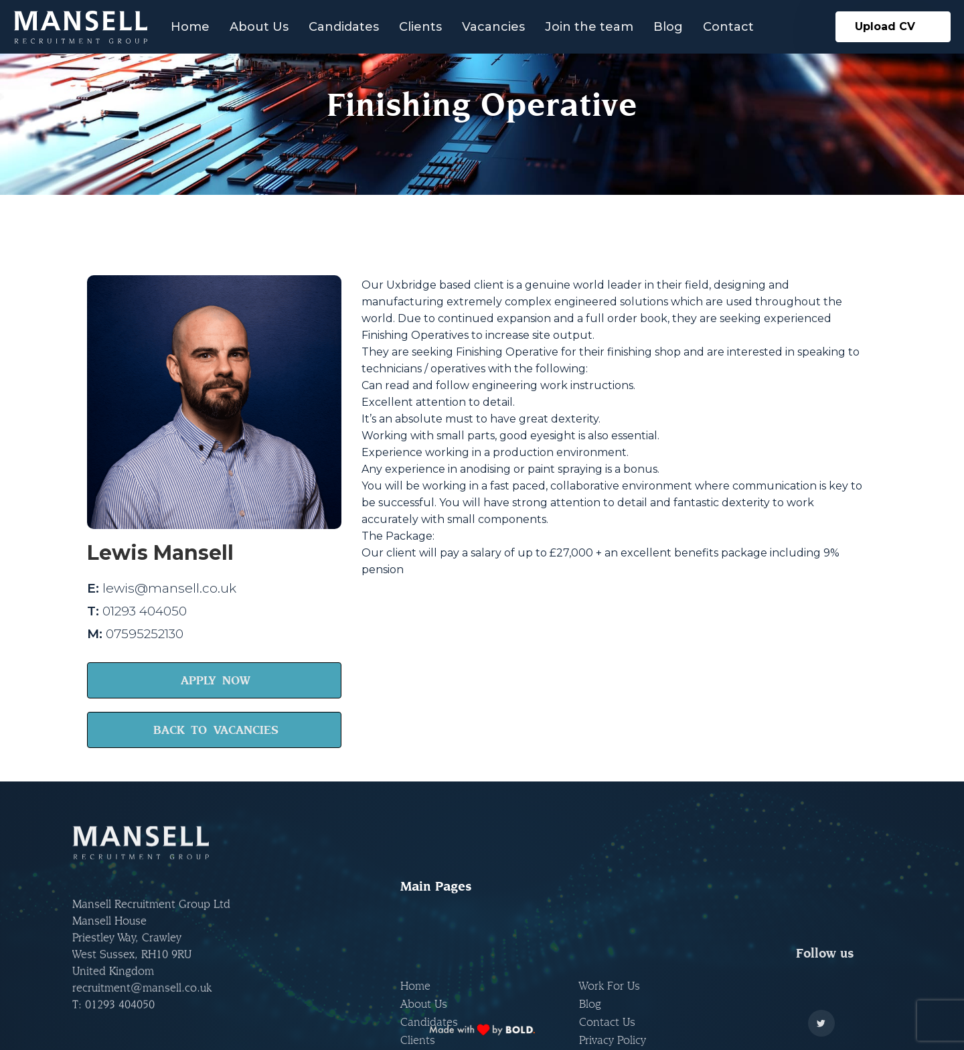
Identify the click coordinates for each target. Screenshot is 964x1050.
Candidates (344, 26)
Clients (420, 26)
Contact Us (607, 969)
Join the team (589, 26)
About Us (259, 26)
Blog (668, 26)
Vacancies (493, 26)
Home (190, 26)
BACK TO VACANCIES (215, 730)
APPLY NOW (215, 680)
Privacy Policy (612, 987)
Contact (728, 26)
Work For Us (609, 933)
